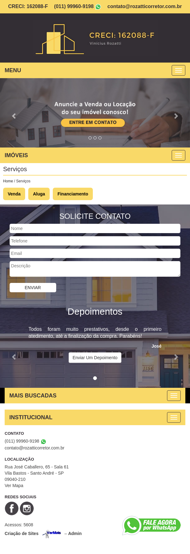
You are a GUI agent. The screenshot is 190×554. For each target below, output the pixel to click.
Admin (75, 533)
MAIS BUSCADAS (33, 395)
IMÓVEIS (16, 155)
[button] (14, 113)
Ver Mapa (14, 485)
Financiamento (72, 193)
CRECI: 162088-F (28, 6)
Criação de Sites (21, 533)
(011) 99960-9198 (73, 6)
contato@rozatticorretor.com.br (144, 6)
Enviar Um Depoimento (95, 357)
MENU (13, 70)
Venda (14, 193)
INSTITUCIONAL (30, 417)
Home (8, 181)
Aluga (39, 193)
